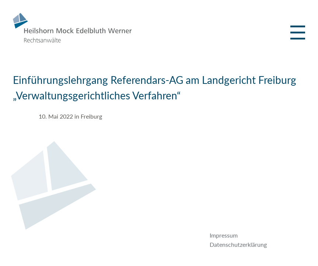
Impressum (224, 235)
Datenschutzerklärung (238, 244)
